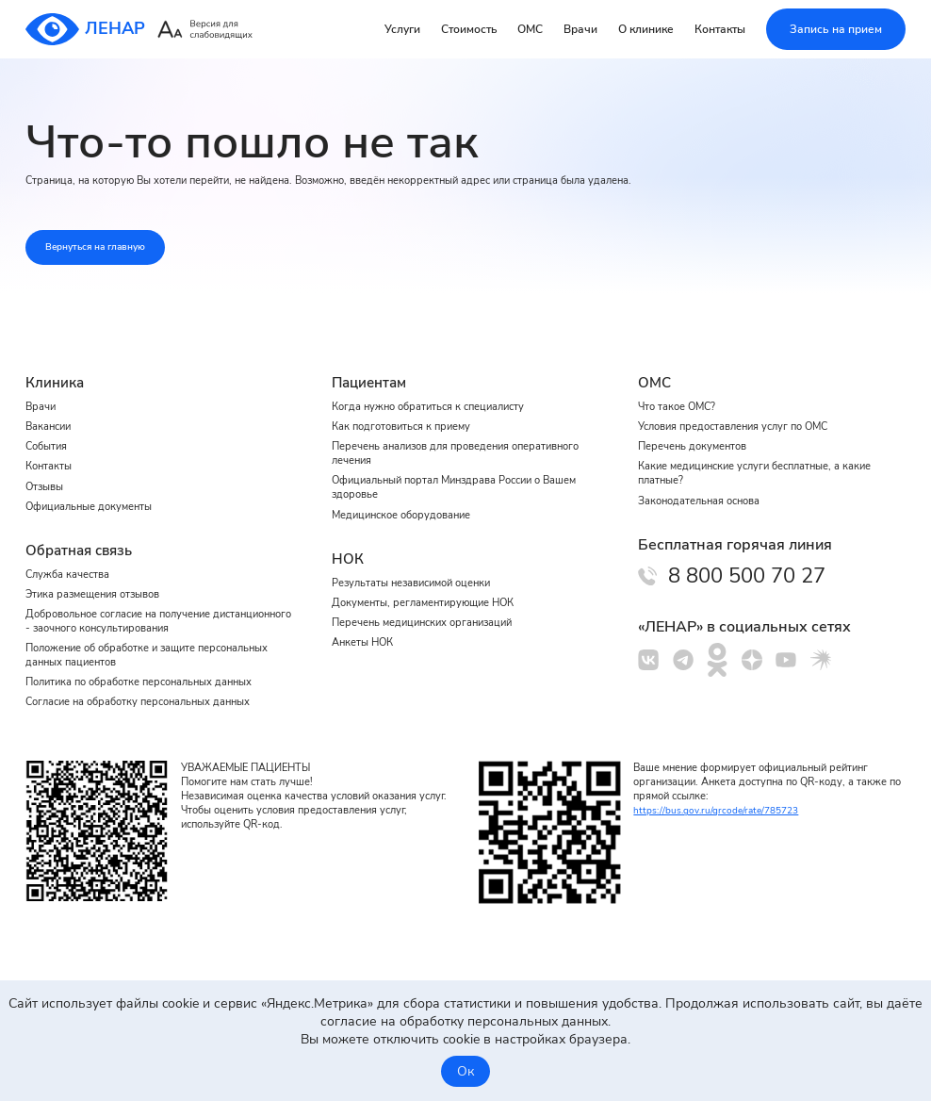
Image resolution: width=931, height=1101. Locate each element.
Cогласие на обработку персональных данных (147, 702)
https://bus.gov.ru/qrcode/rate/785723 (721, 810)
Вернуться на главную (109, 249)
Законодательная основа (704, 488)
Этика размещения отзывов (99, 585)
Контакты (719, 29)
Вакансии (50, 409)
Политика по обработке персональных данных (149, 680)
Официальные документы (94, 494)
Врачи (580, 29)
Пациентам (372, 362)
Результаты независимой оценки (420, 572)
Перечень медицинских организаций (431, 615)
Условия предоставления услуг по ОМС (743, 409)
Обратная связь (82, 539)
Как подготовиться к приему (407, 409)
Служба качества (70, 563)
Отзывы (46, 473)
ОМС (530, 29)
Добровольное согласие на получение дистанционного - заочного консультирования (148, 615)
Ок (465, 1071)
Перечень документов (698, 429)
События (48, 429)
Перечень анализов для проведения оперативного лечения (430, 437)
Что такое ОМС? (680, 387)
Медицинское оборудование (408, 503)
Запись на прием (836, 29)
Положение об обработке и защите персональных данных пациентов (119, 651)
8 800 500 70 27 (761, 566)
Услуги (402, 29)
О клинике (646, 29)
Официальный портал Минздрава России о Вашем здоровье (442, 474)
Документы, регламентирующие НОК (431, 593)
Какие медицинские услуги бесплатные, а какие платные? (765, 459)
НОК (348, 548)
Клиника (56, 362)
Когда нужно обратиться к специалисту (435, 387)
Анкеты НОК (366, 637)
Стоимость (469, 29)
